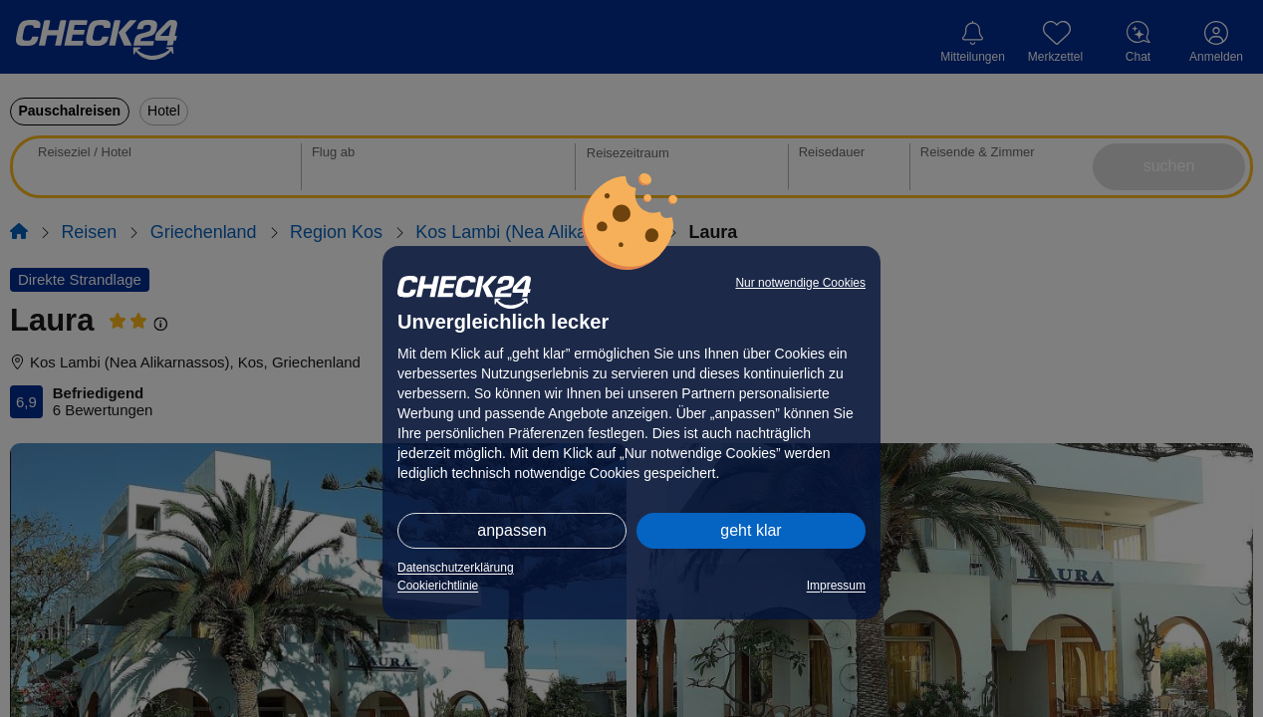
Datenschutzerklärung (455, 568)
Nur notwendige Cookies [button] (800, 283)
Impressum (836, 586)
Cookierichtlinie (437, 586)
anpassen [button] (511, 530)
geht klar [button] (750, 530)
